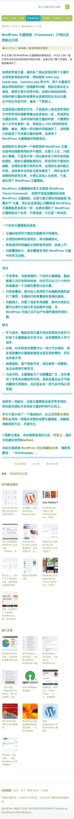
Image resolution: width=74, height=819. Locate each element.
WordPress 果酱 (10, 808)
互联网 (46, 18)
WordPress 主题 (18, 473)
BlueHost (26, 440)
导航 (13, 18)
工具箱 (44, 790)
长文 (15, 26)
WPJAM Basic (23, 812)
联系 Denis (33, 790)
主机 (68, 18)
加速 (21, 18)
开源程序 (58, 18)
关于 (23, 790)
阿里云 (57, 435)
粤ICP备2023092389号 (41, 808)
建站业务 (52, 448)
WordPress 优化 (32, 448)
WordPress (33, 18)
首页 (5, 18)
